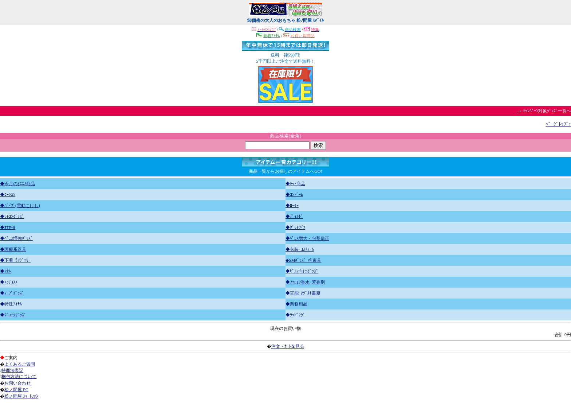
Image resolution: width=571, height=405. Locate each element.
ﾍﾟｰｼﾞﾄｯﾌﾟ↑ (558, 124)
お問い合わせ (17, 383)
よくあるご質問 (19, 364)
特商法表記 (12, 370)
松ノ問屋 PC (16, 389)
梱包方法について (18, 376)
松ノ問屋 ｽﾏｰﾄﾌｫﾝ (21, 396)
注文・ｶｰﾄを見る (287, 346)
